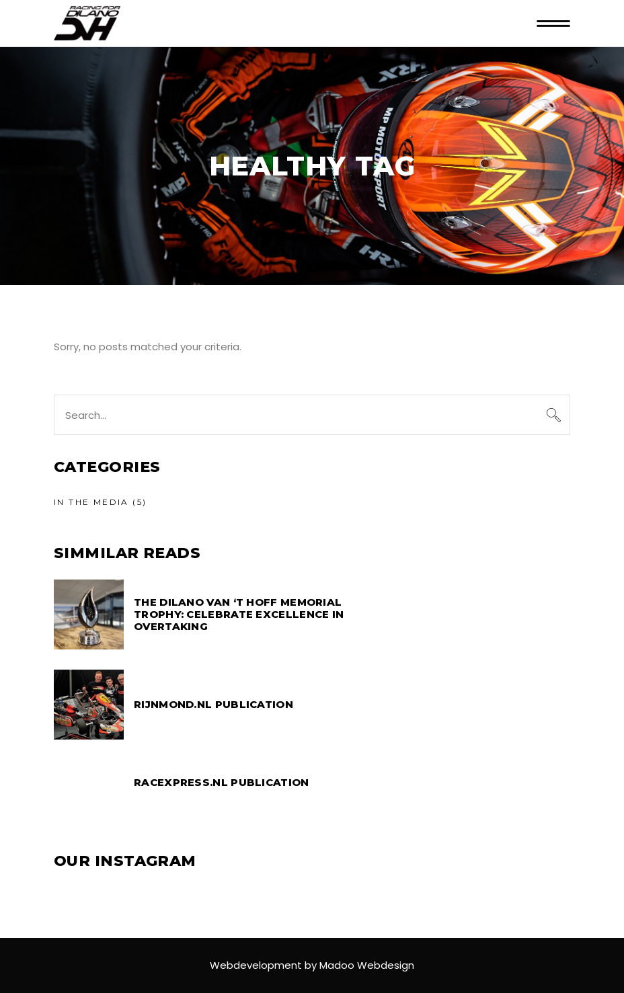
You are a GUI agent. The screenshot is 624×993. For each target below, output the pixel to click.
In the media (91, 502)
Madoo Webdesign (366, 965)
